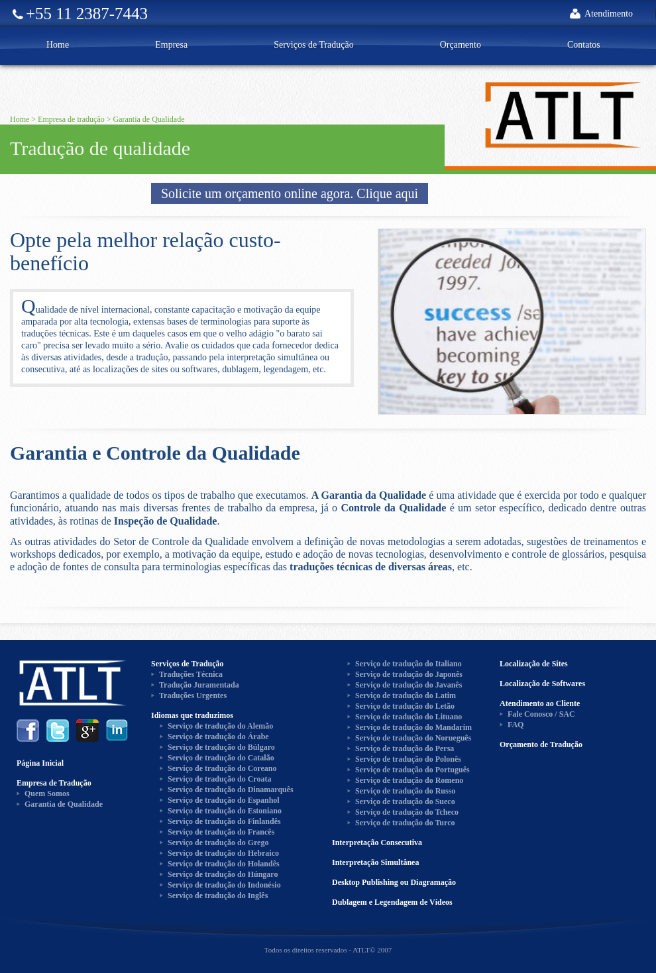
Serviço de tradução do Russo (405, 790)
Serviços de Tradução (314, 45)
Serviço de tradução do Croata (219, 779)
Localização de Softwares (542, 683)
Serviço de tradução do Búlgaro (221, 747)
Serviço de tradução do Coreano (222, 768)
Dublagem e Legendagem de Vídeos (392, 902)
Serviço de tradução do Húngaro (223, 874)
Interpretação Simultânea (375, 862)
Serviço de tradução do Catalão (221, 757)
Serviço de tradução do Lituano (408, 716)
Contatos (583, 45)
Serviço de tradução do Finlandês (224, 821)
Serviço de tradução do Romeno (409, 780)
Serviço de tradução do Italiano (408, 663)
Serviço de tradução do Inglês (218, 895)
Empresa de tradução (71, 119)
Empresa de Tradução (54, 783)
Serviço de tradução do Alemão (220, 726)
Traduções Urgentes (193, 695)
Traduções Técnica (191, 674)
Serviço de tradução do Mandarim (413, 727)
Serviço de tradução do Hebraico (223, 853)
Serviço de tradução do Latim (405, 695)
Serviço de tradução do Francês (221, 832)
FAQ (515, 724)
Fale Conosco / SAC (541, 714)
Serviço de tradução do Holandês (224, 863)
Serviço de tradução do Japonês (409, 674)
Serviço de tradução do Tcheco (407, 812)
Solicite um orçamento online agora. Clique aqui (289, 193)
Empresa (171, 45)
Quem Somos (47, 793)
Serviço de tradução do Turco (405, 822)
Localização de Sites (534, 663)
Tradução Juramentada (199, 685)
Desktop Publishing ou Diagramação (394, 882)
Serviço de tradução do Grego (218, 842)
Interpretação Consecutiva (377, 842)
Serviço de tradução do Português (412, 769)
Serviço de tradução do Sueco (405, 801)
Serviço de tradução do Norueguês (413, 738)
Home (57, 45)
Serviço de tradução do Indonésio (224, 885)
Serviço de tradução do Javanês (408, 685)
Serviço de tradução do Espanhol (224, 800)
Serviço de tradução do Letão (405, 706)
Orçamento (460, 45)
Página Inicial (40, 763)
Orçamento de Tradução (541, 744)
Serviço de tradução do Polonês (408, 759)
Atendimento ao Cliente (540, 703)
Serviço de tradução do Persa (404, 748)
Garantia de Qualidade (149, 119)
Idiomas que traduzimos (192, 715)
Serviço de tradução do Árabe (218, 736)
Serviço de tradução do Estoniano (225, 810)
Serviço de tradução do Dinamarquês (231, 789)
